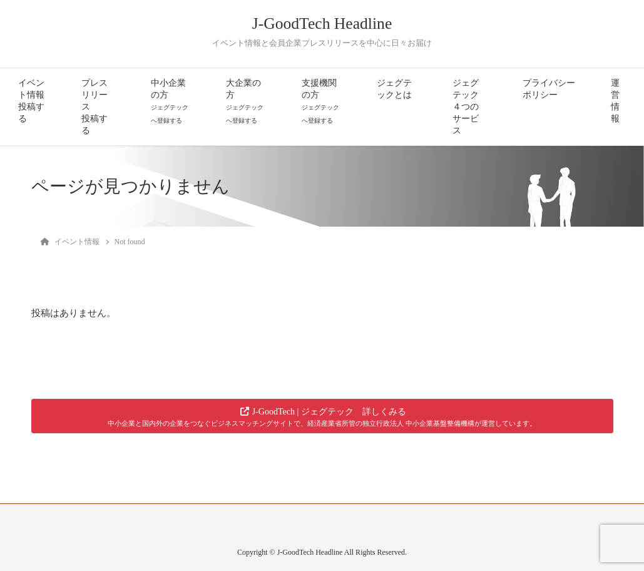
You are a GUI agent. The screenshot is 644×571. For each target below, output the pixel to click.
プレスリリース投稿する (94, 106)
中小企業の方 (169, 101)
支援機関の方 (320, 101)
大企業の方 (244, 101)
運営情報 (615, 100)
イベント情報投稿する (31, 100)
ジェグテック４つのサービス (465, 106)
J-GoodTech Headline (322, 23)
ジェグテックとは (394, 89)
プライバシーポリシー (549, 89)
